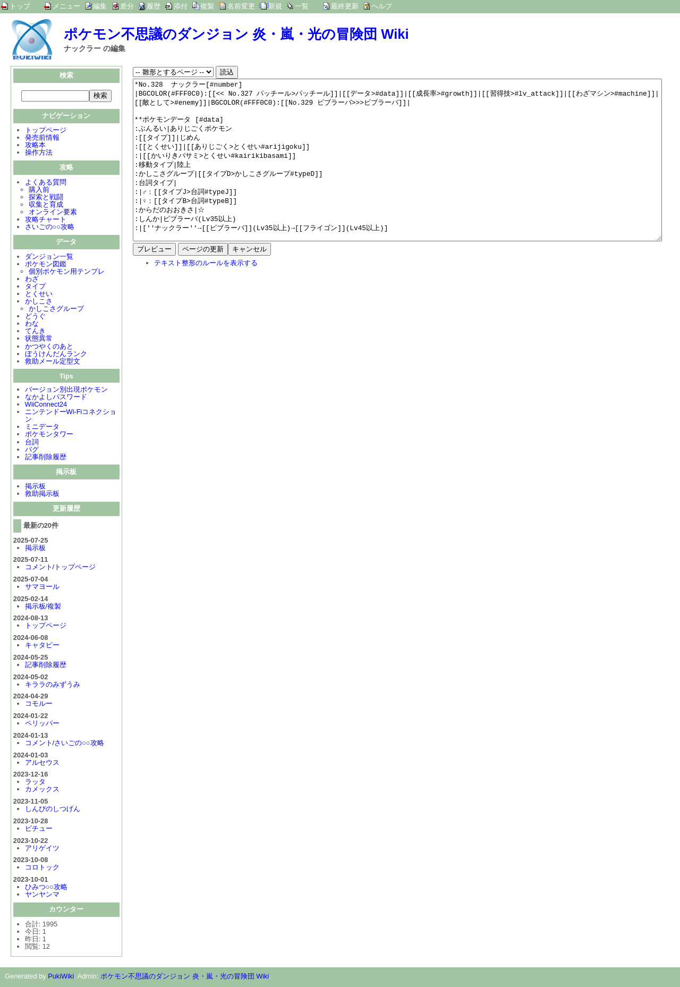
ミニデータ (42, 428)
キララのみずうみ (52, 685)
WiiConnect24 (46, 405)
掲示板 (35, 487)
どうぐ (35, 317)
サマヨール (42, 588)
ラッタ (35, 783)
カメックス (42, 790)
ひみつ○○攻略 (46, 888)
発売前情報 (42, 138)
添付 (181, 6)
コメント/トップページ (60, 568)
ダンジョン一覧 (49, 257)
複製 (207, 6)
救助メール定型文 (52, 362)
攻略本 (35, 146)
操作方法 (39, 153)
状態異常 (39, 339)
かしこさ (39, 302)
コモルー (39, 704)
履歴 (153, 6)
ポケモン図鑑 (45, 265)
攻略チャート (45, 220)
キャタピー (42, 646)
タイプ (35, 287)
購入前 (39, 191)
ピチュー (39, 829)
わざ (32, 280)
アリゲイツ (42, 849)
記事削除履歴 (45, 458)
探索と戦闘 (46, 198)
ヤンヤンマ (42, 895)
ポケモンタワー (49, 435)
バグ (32, 450)
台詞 (32, 443)
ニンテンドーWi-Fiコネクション (71, 416)
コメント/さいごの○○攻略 (64, 744)
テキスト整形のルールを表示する (206, 295)
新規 (275, 6)
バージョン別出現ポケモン (66, 390)
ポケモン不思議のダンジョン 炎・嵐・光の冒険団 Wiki (236, 34)
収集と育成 (46, 205)
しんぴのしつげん (52, 810)
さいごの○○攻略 (49, 228)
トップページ (45, 131)
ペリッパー (42, 724)
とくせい (39, 295)
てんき (35, 332)
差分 (127, 6)
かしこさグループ (56, 310)
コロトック (42, 868)
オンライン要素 (53, 213)
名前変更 (241, 6)
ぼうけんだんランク (56, 355)
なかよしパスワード (56, 398)
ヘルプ (381, 6)
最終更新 (345, 6)
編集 (100, 6)
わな (32, 324)
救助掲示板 (42, 495)
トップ (20, 6)
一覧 (302, 6)
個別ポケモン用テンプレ (67, 272)
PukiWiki (61, 977)
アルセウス (42, 763)
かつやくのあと (49, 347)
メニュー (66, 6)
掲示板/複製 (43, 607)
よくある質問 (45, 183)
